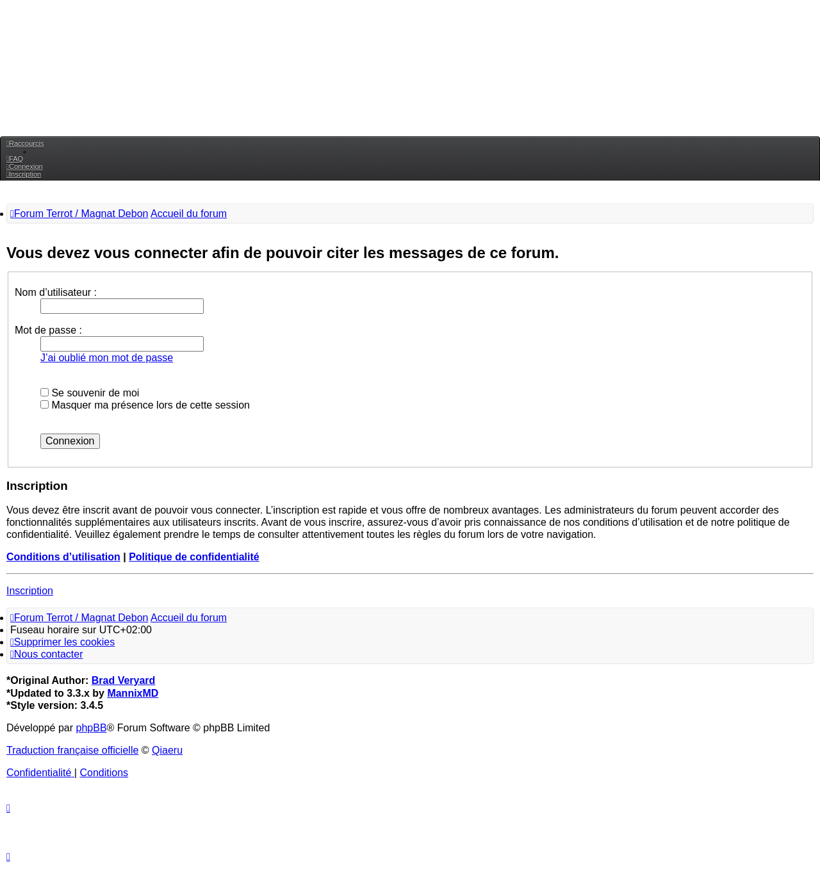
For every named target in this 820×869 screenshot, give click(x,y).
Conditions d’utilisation (63, 556)
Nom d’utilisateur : (56, 292)
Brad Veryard (124, 680)
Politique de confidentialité (194, 556)
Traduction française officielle (72, 750)
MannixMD (132, 693)
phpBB (91, 727)
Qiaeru (167, 750)
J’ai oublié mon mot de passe (106, 357)
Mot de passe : (48, 330)
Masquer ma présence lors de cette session (145, 405)
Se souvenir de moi (89, 392)
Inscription (29, 590)
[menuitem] (14, 159)
